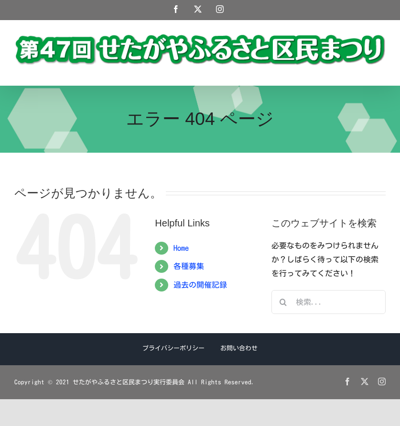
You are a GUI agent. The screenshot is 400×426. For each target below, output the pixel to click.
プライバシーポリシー (173, 348)
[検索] (283, 302)
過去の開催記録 (200, 285)
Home (181, 248)
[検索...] (328, 302)
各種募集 (188, 266)
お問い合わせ (239, 348)
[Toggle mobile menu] (381, 71)
